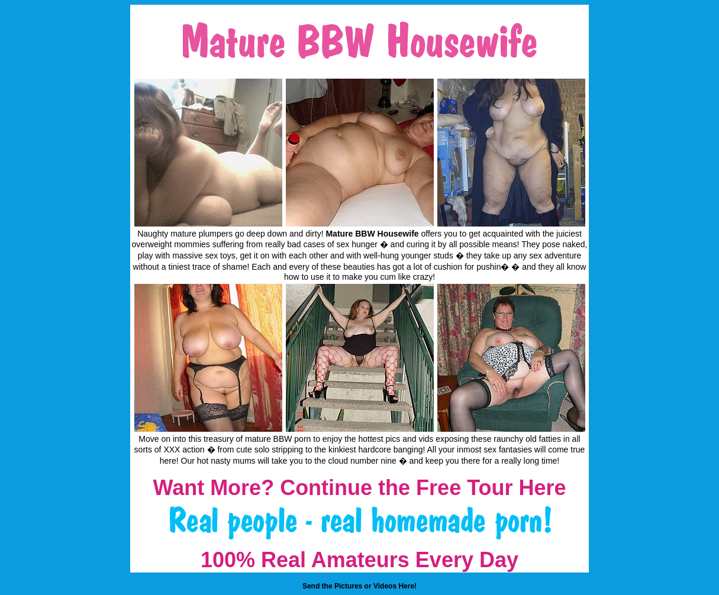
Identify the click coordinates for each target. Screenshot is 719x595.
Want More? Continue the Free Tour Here (359, 488)
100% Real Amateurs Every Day (359, 560)
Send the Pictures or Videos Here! (359, 586)
